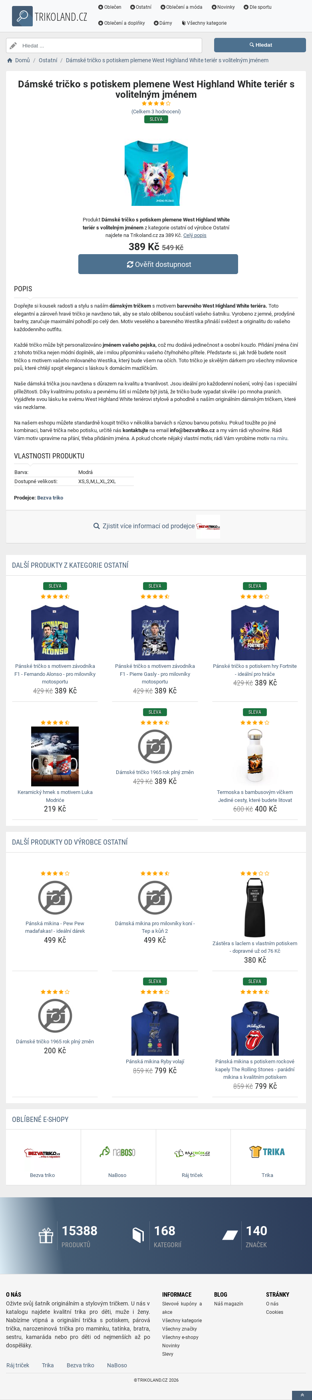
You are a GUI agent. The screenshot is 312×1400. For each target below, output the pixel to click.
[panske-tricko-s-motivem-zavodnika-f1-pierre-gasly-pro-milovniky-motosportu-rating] (154, 597)
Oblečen (110, 7)
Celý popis (195, 235)
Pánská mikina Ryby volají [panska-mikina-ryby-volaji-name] (155, 1061)
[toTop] (302, 1395)
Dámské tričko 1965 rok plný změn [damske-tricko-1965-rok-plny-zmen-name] (155, 772)
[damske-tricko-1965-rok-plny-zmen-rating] (154, 723)
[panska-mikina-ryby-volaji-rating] (154, 992)
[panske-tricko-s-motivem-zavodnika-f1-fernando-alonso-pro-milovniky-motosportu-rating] (54, 597)
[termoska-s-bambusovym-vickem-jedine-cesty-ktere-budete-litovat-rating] (255, 723)
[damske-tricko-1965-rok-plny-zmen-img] (154, 746)
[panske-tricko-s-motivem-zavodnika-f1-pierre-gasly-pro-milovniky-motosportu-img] (154, 630)
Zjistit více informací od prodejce (156, 527)
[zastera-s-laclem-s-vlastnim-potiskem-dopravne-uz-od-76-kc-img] (255, 908)
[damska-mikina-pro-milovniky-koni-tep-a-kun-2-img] (154, 898)
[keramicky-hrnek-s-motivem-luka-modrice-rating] (54, 723)
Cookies (274, 1312)
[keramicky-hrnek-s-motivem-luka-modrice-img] (54, 756)
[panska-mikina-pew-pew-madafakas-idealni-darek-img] (54, 898)
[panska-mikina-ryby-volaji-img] (154, 1026)
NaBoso (117, 1365)
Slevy (167, 1354)
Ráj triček (17, 1365)
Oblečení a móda (181, 7)
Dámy (163, 23)
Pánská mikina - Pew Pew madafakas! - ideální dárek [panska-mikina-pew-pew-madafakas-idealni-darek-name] (55, 927)
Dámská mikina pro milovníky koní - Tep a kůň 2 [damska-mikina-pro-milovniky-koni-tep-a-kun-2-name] (155, 927)
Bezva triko (50, 498)
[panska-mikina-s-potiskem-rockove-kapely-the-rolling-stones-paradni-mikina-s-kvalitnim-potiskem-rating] (255, 992)
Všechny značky (179, 1329)
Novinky (223, 7)
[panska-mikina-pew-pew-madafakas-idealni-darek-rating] (54, 874)
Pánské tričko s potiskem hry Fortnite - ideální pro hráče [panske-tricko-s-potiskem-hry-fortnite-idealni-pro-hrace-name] (255, 670)
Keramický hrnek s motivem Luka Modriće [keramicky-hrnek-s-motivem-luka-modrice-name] (55, 796)
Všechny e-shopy (180, 1337)
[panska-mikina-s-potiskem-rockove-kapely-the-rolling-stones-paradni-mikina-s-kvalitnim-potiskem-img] (255, 1026)
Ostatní (141, 7)
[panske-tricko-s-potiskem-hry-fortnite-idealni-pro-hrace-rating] (255, 597)
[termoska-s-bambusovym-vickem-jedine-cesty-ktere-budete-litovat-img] (255, 756)
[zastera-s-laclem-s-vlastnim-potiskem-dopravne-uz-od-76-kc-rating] (255, 874)
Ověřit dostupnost (158, 264)
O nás (272, 1304)
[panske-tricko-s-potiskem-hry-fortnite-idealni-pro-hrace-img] (255, 630)
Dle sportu (257, 7)
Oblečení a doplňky (121, 23)
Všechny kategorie (204, 23)
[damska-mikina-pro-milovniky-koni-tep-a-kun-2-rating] (154, 874)
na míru (278, 438)
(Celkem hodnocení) (156, 112)
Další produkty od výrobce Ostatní (70, 842)
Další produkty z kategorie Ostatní (70, 565)
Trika (48, 1365)
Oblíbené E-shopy (40, 1119)
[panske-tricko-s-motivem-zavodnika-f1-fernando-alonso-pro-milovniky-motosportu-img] (54, 630)
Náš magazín (228, 1304)
